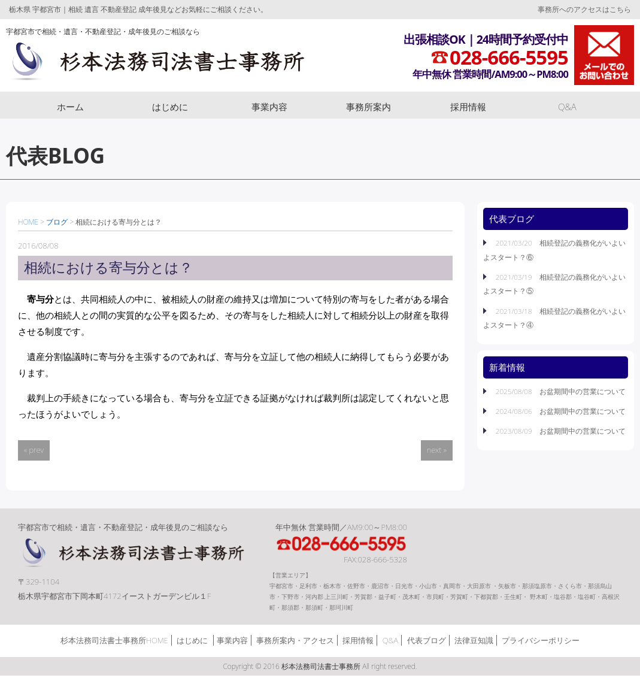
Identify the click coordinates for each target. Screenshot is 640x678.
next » (437, 449)
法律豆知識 (473, 642)
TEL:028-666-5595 (349, 544)
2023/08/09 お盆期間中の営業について (560, 430)
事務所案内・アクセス (295, 642)
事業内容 (269, 107)
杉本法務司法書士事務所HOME (114, 642)
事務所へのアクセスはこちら (584, 9)
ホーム (70, 107)
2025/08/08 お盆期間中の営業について (560, 391)
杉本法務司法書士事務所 (163, 62)
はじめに (170, 107)
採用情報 (468, 107)
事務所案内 (368, 107)
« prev (34, 449)
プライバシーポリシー (541, 642)
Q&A (567, 107)
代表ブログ (426, 642)
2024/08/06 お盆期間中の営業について (560, 411)
